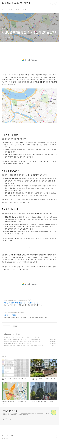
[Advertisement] (29, 60)
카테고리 (9, 10)
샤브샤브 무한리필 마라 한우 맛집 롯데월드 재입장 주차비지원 (23, 305)
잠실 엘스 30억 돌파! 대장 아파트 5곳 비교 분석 (16, 343)
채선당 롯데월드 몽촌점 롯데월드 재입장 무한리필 (21, 303)
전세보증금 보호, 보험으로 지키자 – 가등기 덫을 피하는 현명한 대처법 (22, 345)
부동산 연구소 (7, 334)
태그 (17, 10)
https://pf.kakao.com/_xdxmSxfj (12, 312)
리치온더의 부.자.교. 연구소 (16, 3)
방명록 (24, 10)
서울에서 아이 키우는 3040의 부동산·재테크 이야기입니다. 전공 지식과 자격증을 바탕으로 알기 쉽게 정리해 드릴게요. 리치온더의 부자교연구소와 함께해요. (26, 414)
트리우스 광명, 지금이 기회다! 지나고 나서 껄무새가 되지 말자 (20, 337)
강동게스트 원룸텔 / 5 (11, 315)
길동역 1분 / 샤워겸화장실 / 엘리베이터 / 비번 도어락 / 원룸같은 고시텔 (25, 317)
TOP (55, 436)
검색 (51, 3)
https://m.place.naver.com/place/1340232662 (15, 300)
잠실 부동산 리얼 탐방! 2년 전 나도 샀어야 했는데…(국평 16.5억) (21, 339)
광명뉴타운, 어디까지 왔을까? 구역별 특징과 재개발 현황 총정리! (21, 341)
